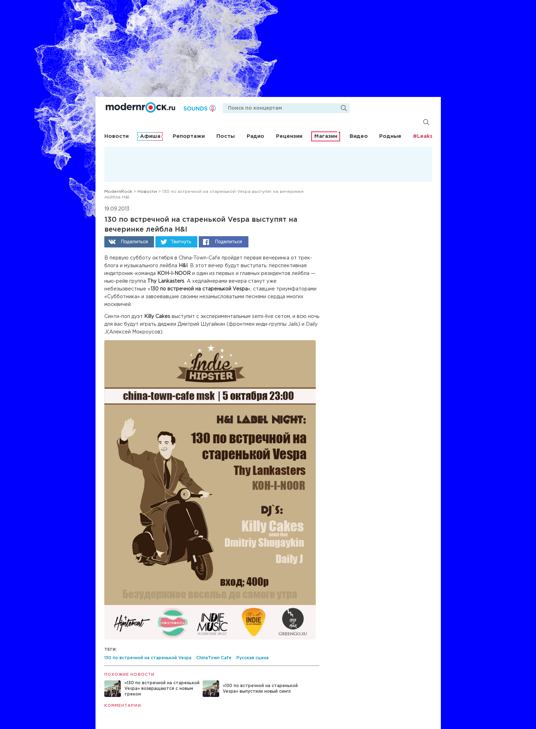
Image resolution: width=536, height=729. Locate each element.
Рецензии (289, 136)
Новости (116, 136)
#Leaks (423, 136)
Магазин (325, 136)
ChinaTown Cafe (214, 658)
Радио (255, 136)
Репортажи (189, 136)
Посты (225, 136)
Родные (390, 136)
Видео (359, 136)
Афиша (150, 136)
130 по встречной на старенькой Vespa (147, 658)
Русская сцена (252, 658)
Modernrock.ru (140, 107)
